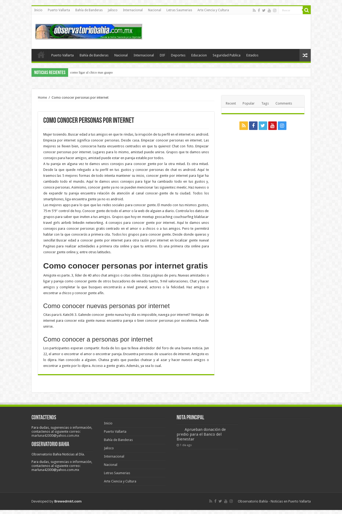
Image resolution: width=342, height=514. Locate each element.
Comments (283, 103)
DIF (162, 55)
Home (42, 97)
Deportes (178, 55)
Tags (265, 103)
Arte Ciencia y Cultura (213, 10)
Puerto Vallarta (59, 10)
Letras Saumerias (179, 10)
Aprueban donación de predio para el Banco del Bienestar (201, 434)
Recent (231, 103)
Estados (252, 55)
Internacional (133, 10)
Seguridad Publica (226, 55)
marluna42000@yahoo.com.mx (55, 436)
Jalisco (113, 10)
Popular (249, 103)
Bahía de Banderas (89, 10)
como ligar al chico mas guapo (91, 72)
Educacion (199, 55)
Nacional (154, 10)
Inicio (38, 10)
